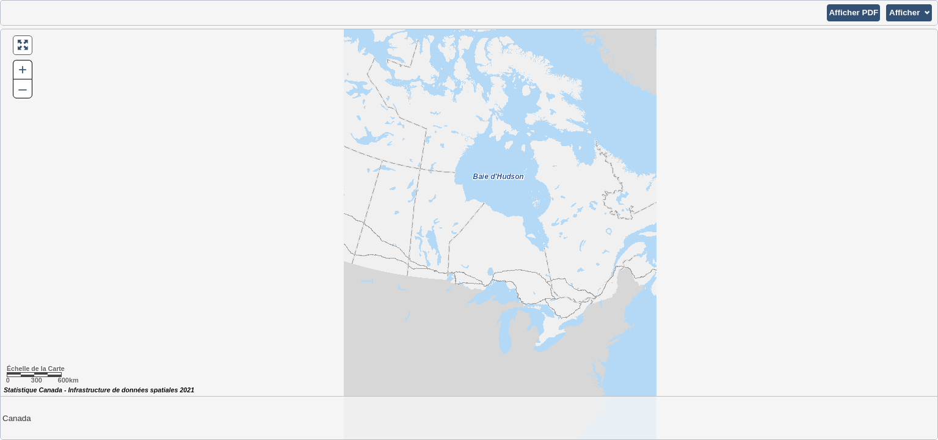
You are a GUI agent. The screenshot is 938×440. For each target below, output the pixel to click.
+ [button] (22, 69)
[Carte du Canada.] (469, 234)
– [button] (22, 88)
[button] (853, 12)
